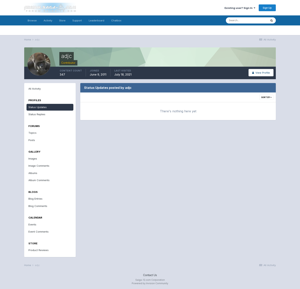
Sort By (266, 97)
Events (32, 224)
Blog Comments (37, 206)
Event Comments (38, 231)
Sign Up (267, 7)
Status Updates (37, 107)
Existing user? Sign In (240, 7)
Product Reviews (38, 250)
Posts (31, 140)
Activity (48, 20)
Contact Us (150, 275)
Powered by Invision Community (150, 283)
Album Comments (39, 180)
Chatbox (116, 20)
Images (32, 158)
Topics (32, 132)
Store (62, 20)
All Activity (34, 88)
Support (77, 20)
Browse (32, 20)
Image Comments (38, 165)
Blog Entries (35, 198)
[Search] (246, 20)
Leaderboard (96, 20)
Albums (32, 173)
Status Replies (36, 114)
